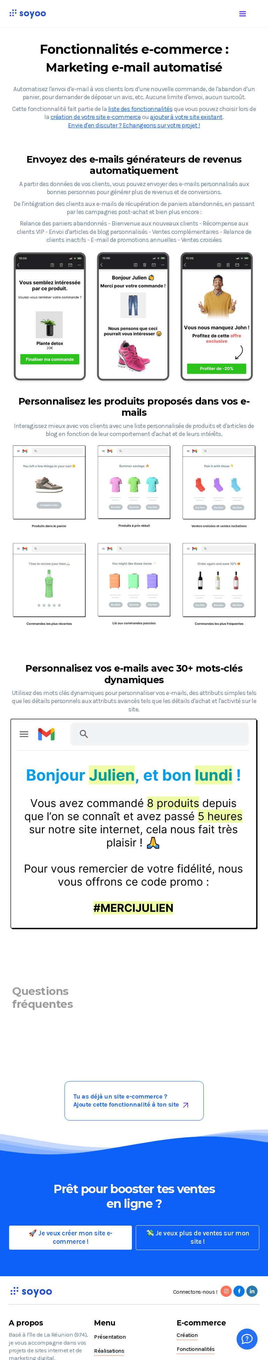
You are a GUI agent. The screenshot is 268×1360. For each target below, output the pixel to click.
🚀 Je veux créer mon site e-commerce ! (70, 1237)
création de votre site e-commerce (96, 117)
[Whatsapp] (247, 1339)
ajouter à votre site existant (186, 117)
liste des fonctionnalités (140, 109)
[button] (249, 12)
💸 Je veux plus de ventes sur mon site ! (198, 1237)
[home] (27, 14)
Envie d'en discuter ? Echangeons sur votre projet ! (134, 125)
